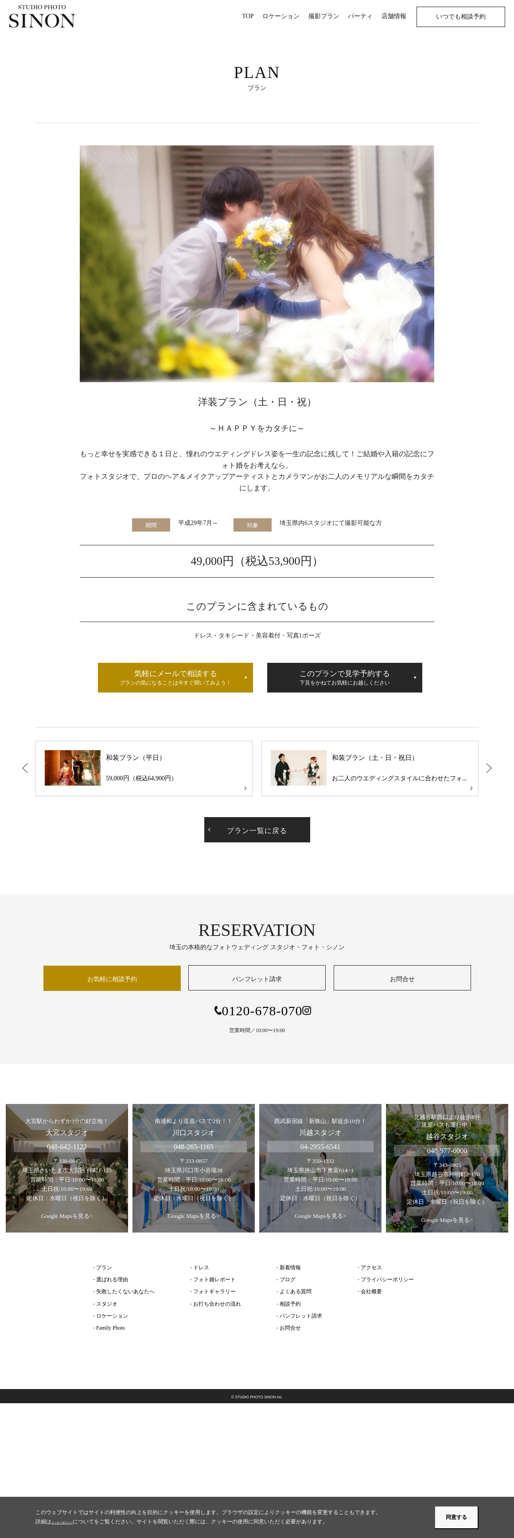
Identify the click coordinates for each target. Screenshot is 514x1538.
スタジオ (106, 1304)
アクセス (371, 1267)
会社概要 (371, 1291)
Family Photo (110, 1328)
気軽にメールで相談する (175, 678)
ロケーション (112, 1316)
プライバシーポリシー (387, 1279)
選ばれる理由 (112, 1279)
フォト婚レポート (214, 1279)
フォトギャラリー (214, 1291)
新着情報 (290, 1267)
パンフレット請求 (257, 979)
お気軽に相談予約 (112, 979)
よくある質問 (296, 1291)
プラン (104, 1267)
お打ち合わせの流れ (217, 1304)
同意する (456, 1517)
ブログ (288, 1279)
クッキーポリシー (72, 1521)
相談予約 (290, 1304)
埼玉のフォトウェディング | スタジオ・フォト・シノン (44, 16)
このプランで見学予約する (344, 678)
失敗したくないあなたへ (125, 1291)
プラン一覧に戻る (257, 830)
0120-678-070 (262, 1010)
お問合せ (402, 979)
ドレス (201, 1267)
